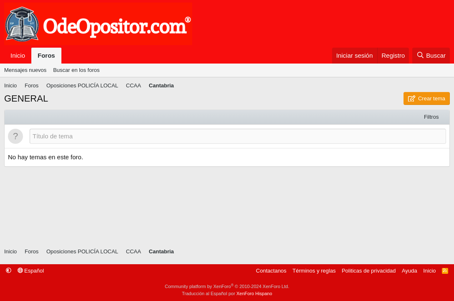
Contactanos (271, 271)
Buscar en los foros (76, 70)
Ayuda (409, 271)
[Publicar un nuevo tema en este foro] (238, 136)
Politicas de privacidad (369, 271)
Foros (46, 55)
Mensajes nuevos (25, 70)
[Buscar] (431, 56)
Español (31, 271)
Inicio (17, 55)
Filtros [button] (431, 117)
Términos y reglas (313, 271)
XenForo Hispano (254, 293)
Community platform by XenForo (227, 286)
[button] (8, 271)
